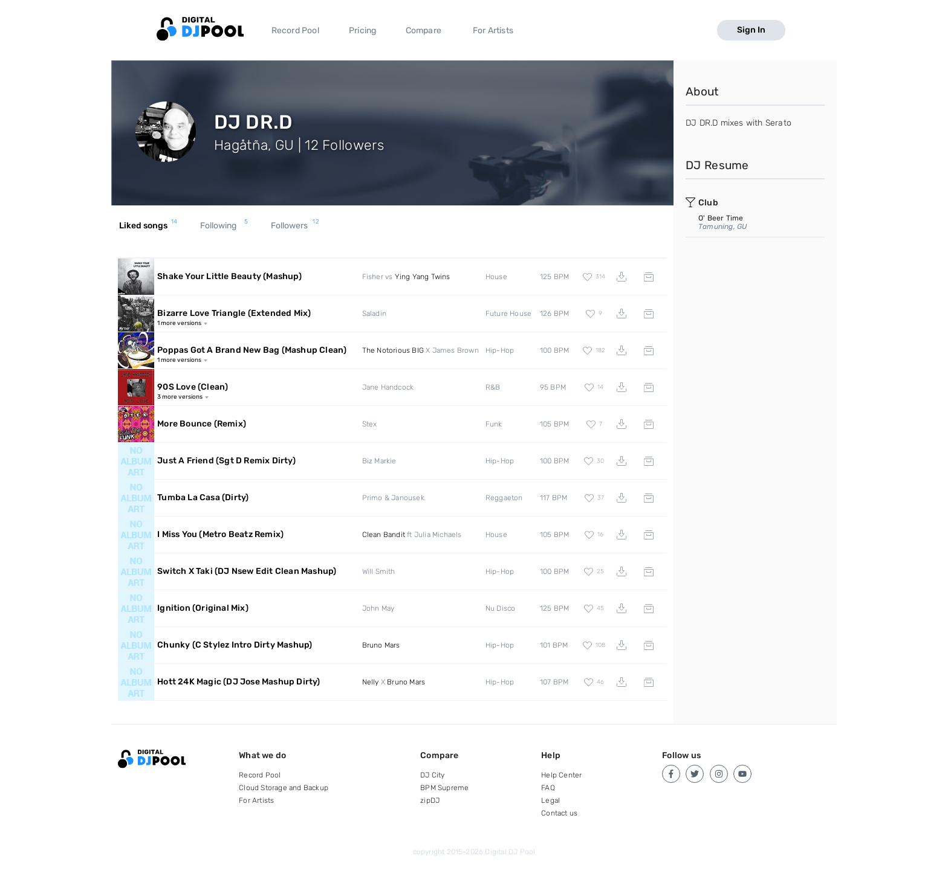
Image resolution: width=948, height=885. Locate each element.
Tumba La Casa (202, 497)
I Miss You (220, 534)
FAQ (548, 788)
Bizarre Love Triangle (234, 313)
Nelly (370, 682)
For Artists (493, 30)
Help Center (561, 775)
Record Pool (295, 30)
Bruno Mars (381, 645)
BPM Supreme (444, 788)
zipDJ (430, 800)
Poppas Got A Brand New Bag (251, 350)
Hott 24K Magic (238, 682)
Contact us (559, 813)
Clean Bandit (383, 534)
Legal (550, 800)
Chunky (234, 645)
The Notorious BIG (393, 350)
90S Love (192, 387)
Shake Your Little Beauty (229, 276)
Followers (295, 226)
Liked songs (148, 226)
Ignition (202, 608)
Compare (423, 30)
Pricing (362, 30)
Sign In (751, 30)
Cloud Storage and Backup (283, 788)
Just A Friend (226, 460)
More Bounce (201, 424)
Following (224, 226)
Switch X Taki (246, 571)
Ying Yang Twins (422, 276)
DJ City (432, 775)
